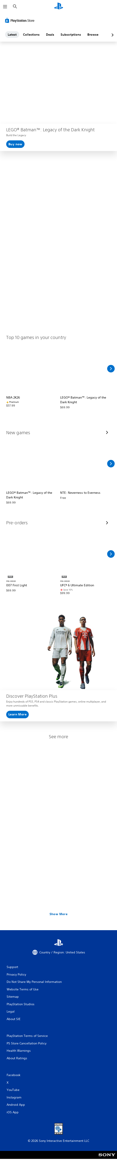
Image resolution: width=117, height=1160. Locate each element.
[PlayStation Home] (58, 6)
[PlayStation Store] (21, 20)
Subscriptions (71, 35)
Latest (12, 35)
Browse (92, 35)
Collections (31, 35)
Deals (50, 35)
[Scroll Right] (111, 368)
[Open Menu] (5, 6)
